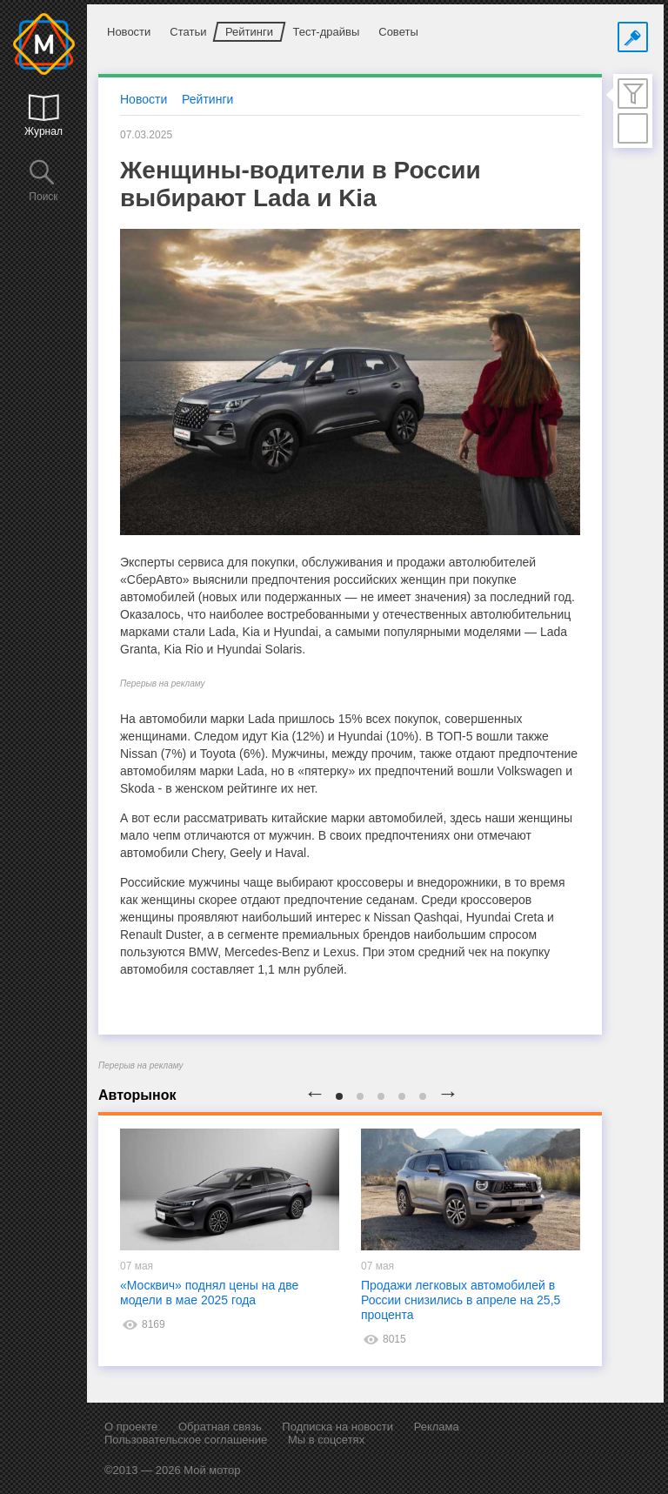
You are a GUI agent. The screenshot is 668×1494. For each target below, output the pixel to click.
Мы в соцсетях (326, 1439)
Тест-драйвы (325, 31)
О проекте (130, 1426)
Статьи (188, 31)
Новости (128, 31)
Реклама (436, 1426)
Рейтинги (249, 31)
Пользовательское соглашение (185, 1439)
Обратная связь (220, 1426)
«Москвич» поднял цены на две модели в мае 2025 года (209, 1292)
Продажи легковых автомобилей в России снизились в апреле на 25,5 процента (460, 1300)
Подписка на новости (337, 1426)
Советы (398, 31)
